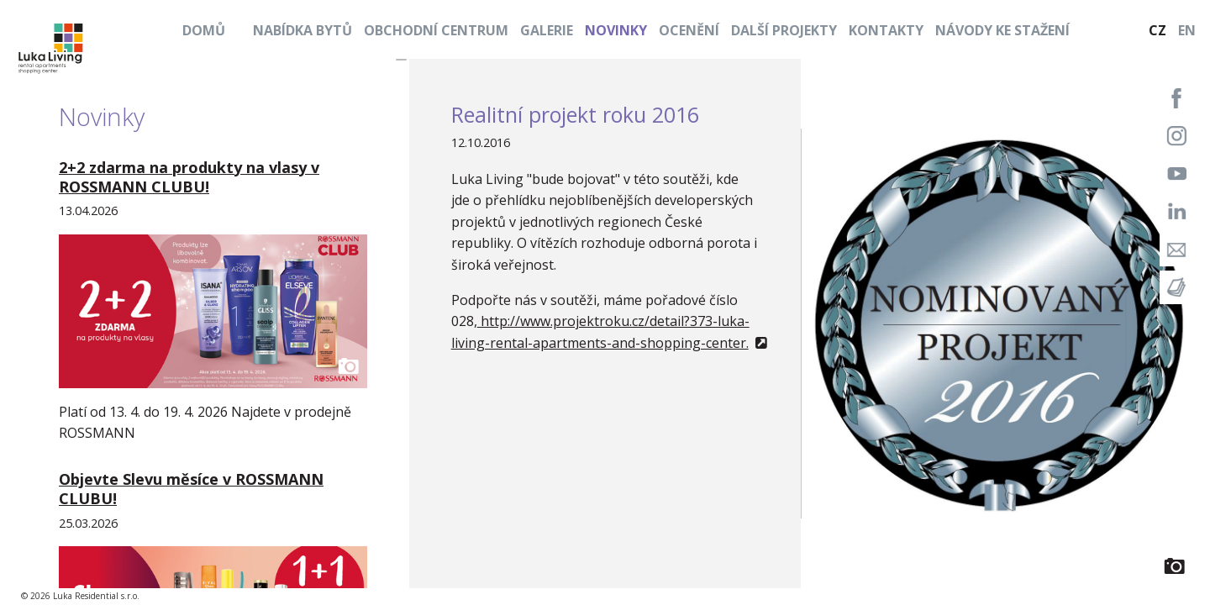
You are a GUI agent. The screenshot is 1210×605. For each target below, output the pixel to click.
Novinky (616, 30)
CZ (1157, 30)
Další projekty (784, 30)
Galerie (546, 30)
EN (1187, 30)
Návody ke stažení (1002, 30)
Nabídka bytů (302, 30)
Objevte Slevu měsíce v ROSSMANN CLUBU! (191, 488)
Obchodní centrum (436, 30)
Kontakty (886, 30)
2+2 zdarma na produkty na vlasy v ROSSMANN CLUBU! (189, 177)
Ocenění (689, 30)
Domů (203, 30)
